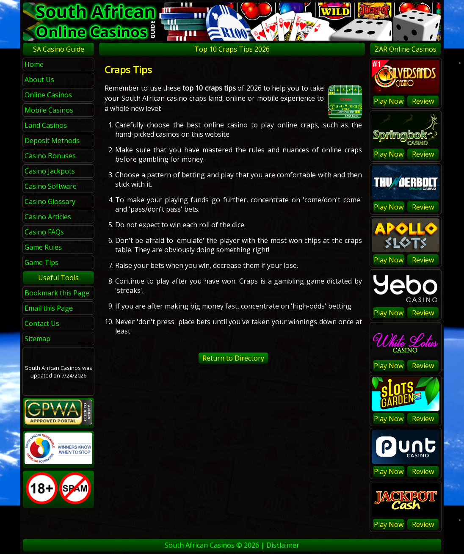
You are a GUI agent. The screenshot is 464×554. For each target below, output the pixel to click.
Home (34, 64)
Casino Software (51, 186)
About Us (39, 79)
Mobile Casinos (49, 110)
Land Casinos (46, 125)
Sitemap (37, 338)
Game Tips (41, 262)
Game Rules (43, 247)
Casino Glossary (50, 201)
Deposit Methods (52, 140)
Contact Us (42, 323)
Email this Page (49, 308)
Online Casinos (48, 94)
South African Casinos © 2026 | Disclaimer (232, 545)
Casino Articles (48, 216)
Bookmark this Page (57, 293)
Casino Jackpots (50, 171)
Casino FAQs (44, 232)
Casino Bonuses (50, 155)
